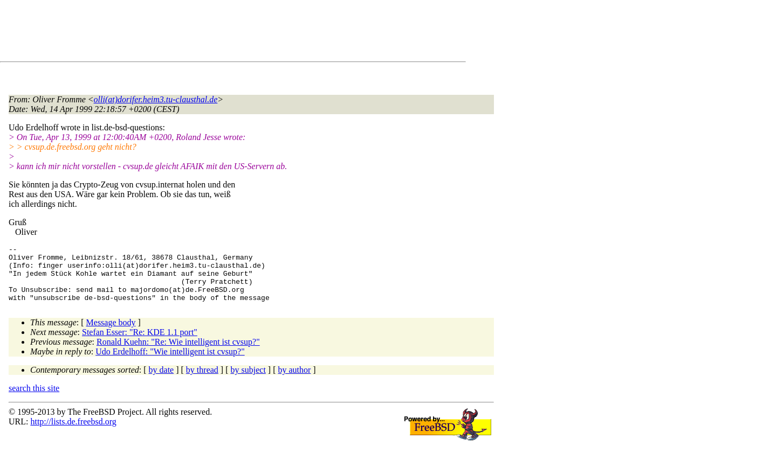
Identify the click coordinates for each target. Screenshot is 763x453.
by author (294, 381)
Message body (111, 333)
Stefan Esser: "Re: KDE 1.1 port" (139, 343)
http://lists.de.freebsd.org (73, 432)
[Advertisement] (205, 33)
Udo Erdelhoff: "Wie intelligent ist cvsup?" (170, 362)
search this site (34, 399)
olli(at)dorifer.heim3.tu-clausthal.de (156, 99)
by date (161, 381)
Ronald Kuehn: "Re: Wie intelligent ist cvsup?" (178, 353)
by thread (202, 381)
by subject (248, 381)
